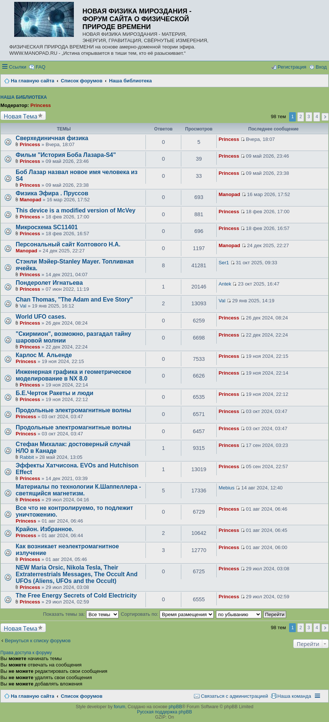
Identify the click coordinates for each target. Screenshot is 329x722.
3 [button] (308, 116)
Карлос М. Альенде (44, 355)
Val (23, 306)
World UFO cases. (41, 316)
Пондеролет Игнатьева (49, 283)
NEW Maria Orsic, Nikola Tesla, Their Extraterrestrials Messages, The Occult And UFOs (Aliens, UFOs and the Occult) (77, 574)
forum (119, 706)
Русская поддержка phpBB (164, 712)
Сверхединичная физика (52, 138)
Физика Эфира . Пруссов (52, 193)
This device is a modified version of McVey (75, 210)
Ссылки (17, 67)
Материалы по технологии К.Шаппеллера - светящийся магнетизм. (78, 489)
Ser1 (224, 262)
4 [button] (317, 116)
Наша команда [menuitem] (294, 696)
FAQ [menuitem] (40, 67)
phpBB (175, 706)
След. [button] (325, 117)
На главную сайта (32, 696)
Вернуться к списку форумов (37, 640)
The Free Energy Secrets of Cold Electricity (76, 595)
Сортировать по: (167, 614)
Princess (40, 105)
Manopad (30, 199)
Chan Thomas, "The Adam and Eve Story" (74, 299)
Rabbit (27, 457)
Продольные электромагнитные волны (73, 410)
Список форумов (81, 696)
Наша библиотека (23, 97)
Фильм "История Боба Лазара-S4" (66, 155)
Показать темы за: (81, 614)
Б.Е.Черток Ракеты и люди (54, 393)
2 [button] (301, 116)
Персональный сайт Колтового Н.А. (68, 244)
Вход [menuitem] (321, 67)
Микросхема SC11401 (47, 227)
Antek (225, 284)
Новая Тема (20, 116)
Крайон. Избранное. (44, 529)
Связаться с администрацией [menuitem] (234, 696)
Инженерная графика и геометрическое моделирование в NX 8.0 (73, 375)
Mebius (227, 488)
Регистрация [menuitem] (292, 67)
